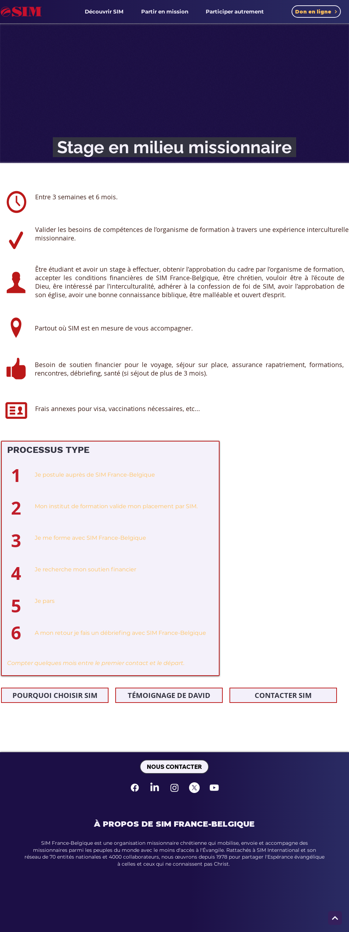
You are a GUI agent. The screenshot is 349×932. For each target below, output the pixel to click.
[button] (104, 11)
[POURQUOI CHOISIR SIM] (55, 695)
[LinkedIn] (154, 787)
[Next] (335, 918)
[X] (194, 787)
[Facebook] (134, 787)
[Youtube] (214, 787)
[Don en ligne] (316, 11)
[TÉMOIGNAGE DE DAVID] (169, 695)
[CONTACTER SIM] (283, 695)
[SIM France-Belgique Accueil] (21, 11)
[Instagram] (174, 787)
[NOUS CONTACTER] (174, 767)
